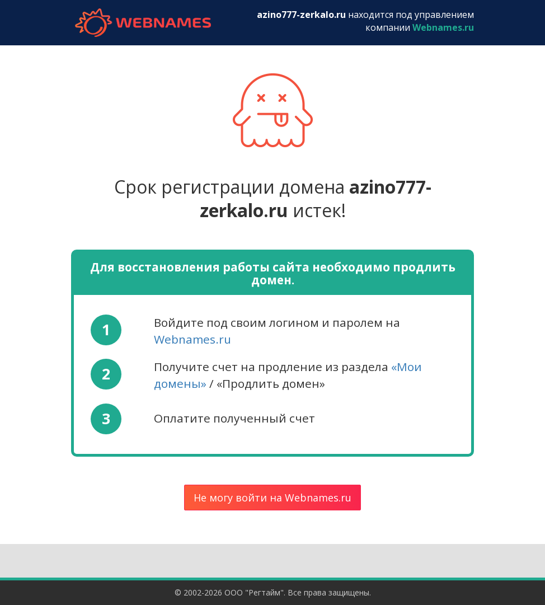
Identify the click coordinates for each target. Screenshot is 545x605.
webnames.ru (142, 22)
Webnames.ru (192, 339)
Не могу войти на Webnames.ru (272, 497)
